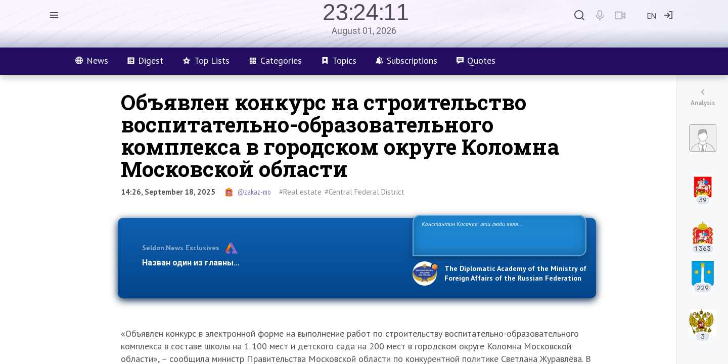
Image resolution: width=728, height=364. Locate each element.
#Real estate (300, 192)
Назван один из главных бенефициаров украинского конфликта (269, 262)
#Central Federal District (364, 192)
